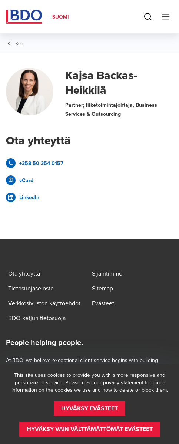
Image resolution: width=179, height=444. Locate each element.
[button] (89, 408)
